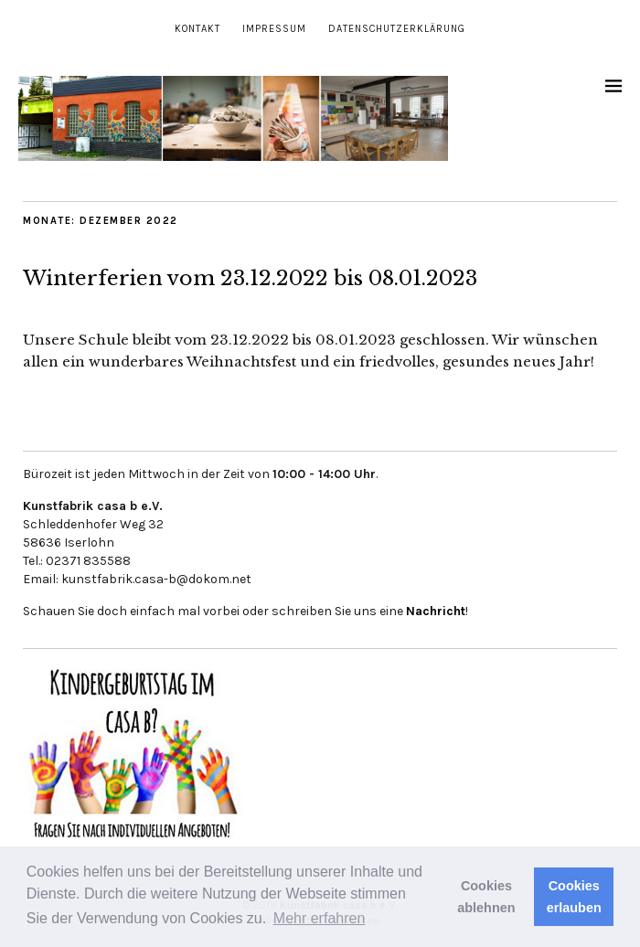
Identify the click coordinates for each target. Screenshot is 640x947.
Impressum (274, 29)
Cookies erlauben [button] (574, 896)
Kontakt (197, 29)
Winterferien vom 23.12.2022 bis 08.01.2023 (250, 278)
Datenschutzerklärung (396, 29)
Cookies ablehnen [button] (486, 896)
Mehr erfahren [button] (319, 918)
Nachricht (435, 611)
